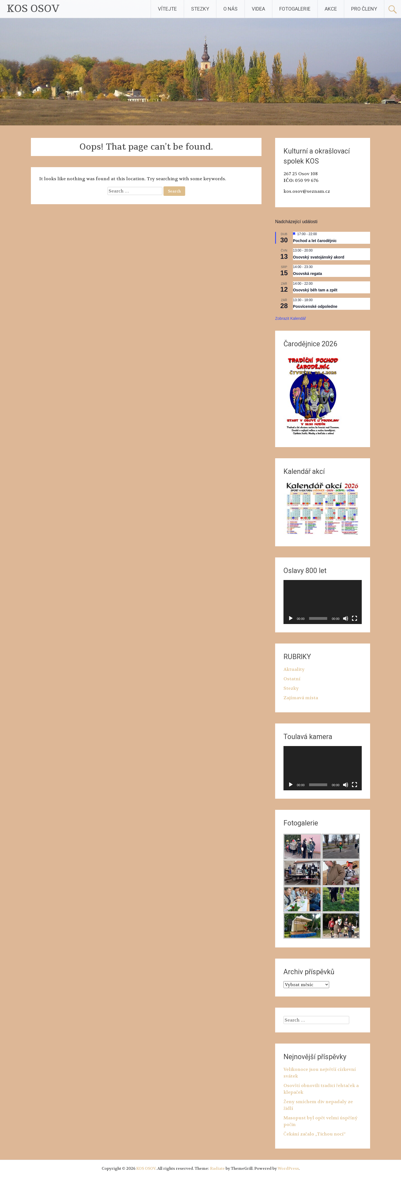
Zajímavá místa (300, 698)
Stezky (291, 688)
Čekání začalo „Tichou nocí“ (314, 1134)
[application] (322, 602)
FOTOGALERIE (294, 9)
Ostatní (291, 679)
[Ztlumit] (345, 618)
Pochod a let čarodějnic (315, 240)
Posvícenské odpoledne (315, 306)
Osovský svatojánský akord (318, 257)
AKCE (331, 9)
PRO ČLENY (364, 9)
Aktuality (294, 669)
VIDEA (258, 9)
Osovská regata (307, 273)
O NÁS (230, 9)
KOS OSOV (33, 9)
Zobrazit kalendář (290, 318)
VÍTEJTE (167, 9)
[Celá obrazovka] (354, 618)
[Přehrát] (291, 618)
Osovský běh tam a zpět (315, 290)
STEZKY (200, 9)
